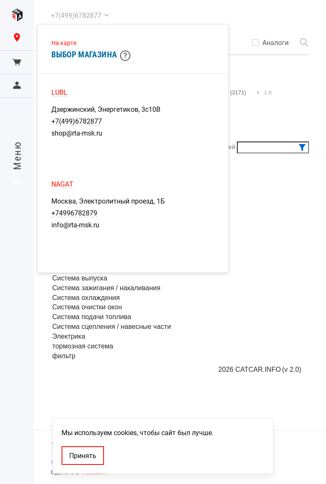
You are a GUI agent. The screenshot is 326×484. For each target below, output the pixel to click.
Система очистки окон (87, 307)
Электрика (68, 336)
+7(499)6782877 (76, 121)
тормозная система (82, 346)
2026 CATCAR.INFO (249, 369)
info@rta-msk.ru (75, 224)
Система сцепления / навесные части (111, 326)
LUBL (59, 92)
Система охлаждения (86, 297)
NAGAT (62, 184)
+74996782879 (74, 213)
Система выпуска (79, 278)
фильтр (64, 355)
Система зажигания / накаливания (106, 288)
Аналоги (275, 42)
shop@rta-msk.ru (76, 133)
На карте (63, 43)
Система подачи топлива (91, 316)
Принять (82, 455)
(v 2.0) (291, 369)
